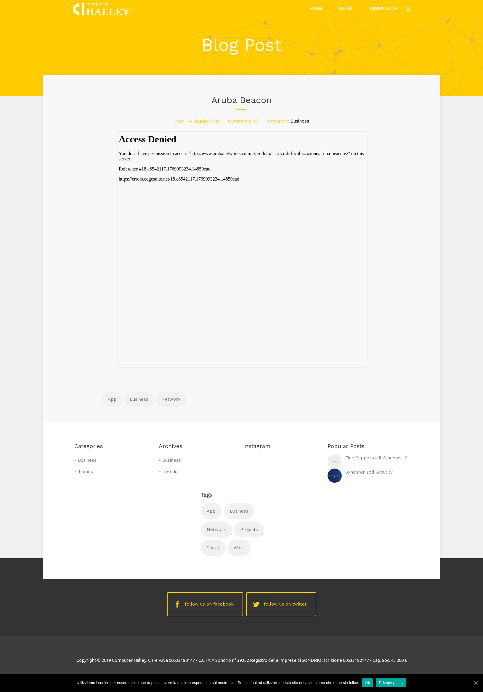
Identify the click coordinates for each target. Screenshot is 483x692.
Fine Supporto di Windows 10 (376, 458)
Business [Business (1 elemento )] (239, 511)
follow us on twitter (285, 604)
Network (171, 399)
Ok (367, 682)
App (112, 399)
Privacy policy (391, 682)
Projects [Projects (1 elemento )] (249, 529)
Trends (85, 471)
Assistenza (383, 8)
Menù (345, 8)
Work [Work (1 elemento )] (239, 548)
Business (300, 121)
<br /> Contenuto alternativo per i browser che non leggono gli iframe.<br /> (242, 249)
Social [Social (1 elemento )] (213, 548)
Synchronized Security (369, 472)
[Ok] (476, 683)
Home (316, 8)
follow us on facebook (209, 604)
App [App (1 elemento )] (211, 511)
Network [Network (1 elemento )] (216, 529)
